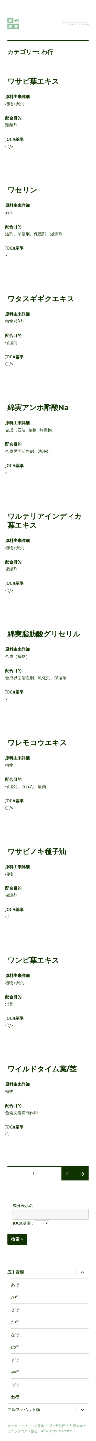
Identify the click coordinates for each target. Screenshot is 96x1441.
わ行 (15, 1397)
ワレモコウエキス (37, 742)
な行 (15, 1334)
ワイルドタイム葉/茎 (42, 1069)
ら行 (15, 1384)
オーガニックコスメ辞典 (25, 1426)
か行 (15, 1297)
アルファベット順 (23, 1409)
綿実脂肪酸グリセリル (43, 634)
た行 (15, 1322)
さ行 (15, 1309)
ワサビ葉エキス (33, 81)
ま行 (15, 1359)
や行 (15, 1372)
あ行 (15, 1284)
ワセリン (22, 190)
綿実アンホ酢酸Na (38, 407)
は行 (15, 1347)
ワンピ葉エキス (33, 960)
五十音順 (15, 1272)
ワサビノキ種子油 (36, 851)
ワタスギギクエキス (40, 298)
